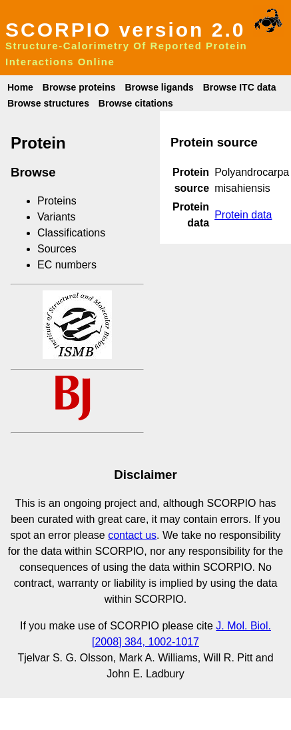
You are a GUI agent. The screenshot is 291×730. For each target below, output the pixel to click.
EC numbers (67, 264)
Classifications (71, 232)
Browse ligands (159, 87)
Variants (56, 216)
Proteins (57, 200)
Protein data (243, 214)
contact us (132, 535)
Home (20, 87)
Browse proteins (79, 87)
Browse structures (48, 103)
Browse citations (136, 103)
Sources (57, 248)
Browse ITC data (239, 87)
